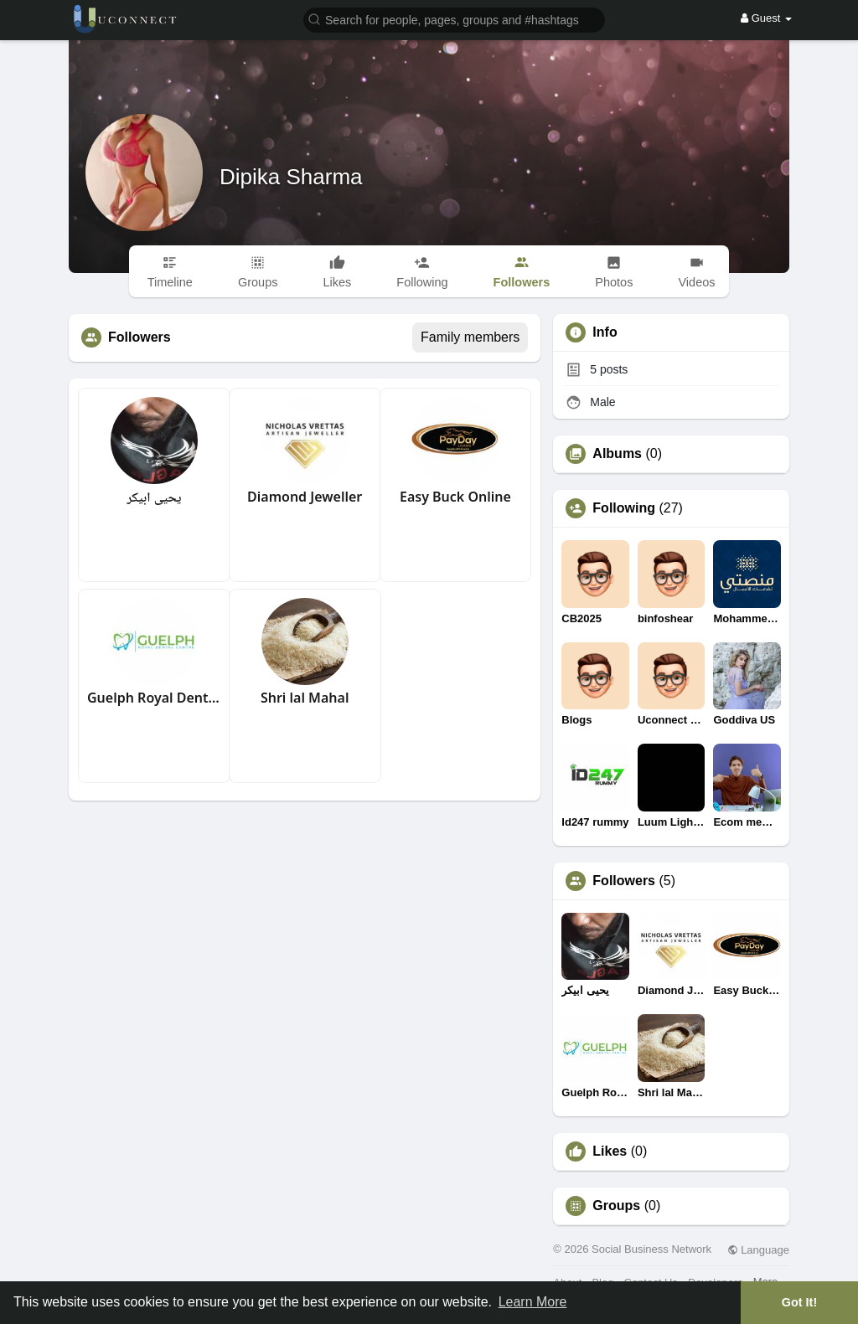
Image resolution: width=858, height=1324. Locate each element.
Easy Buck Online (455, 496)
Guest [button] (766, 18)
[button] (454, 19)
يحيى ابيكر (154, 496)
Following (623, 508)
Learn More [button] (533, 1302)
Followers (623, 881)
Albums (617, 454)
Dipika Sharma (291, 176)
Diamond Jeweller (304, 496)
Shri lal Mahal (305, 697)
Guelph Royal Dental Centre (154, 697)
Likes (609, 1151)
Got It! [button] (799, 1302)
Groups (616, 1206)
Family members (470, 337)
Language (758, 1249)
